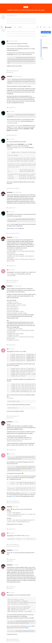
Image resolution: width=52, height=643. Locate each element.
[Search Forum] (37, 2)
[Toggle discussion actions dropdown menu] (50, 7)
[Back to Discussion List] (2, 2)
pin (10, 54)
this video (15, 203)
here (14, 527)
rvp (9, 263)
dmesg (8, 265)
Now (42, 33)
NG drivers (29, 600)
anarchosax (12, 32)
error (31, 412)
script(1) (14, 471)
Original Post (44, 10)
